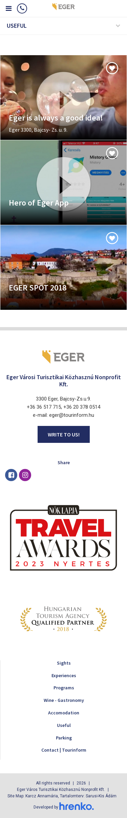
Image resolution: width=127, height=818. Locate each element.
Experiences (63, 675)
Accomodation (63, 713)
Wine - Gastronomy (64, 700)
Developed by (64, 807)
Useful (64, 725)
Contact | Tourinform (63, 750)
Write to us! (64, 434)
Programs (64, 688)
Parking (64, 738)
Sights (64, 663)
